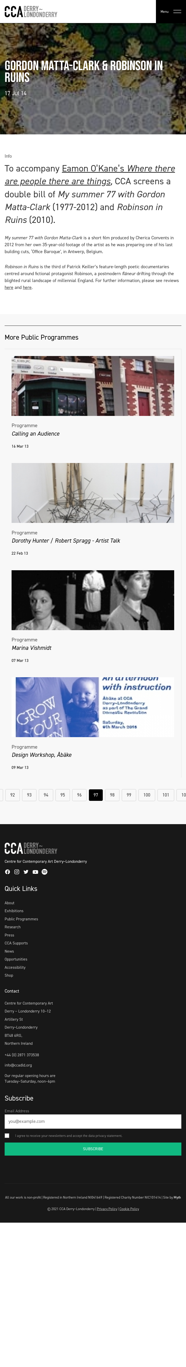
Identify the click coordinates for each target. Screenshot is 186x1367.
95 (62, 795)
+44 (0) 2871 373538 (22, 1055)
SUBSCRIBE (93, 1148)
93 (29, 795)
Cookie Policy (129, 1209)
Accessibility (15, 967)
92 (12, 795)
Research (13, 927)
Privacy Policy (107, 1209)
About (9, 903)
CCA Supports (16, 943)
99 (129, 795)
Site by (172, 1197)
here (9, 287)
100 (146, 795)
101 (165, 795)
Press (9, 935)
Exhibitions (14, 910)
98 (112, 795)
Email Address (17, 1111)
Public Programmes (21, 919)
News (9, 951)
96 (79, 795)
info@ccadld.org (18, 1065)
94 (46, 795)
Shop (9, 975)
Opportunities (16, 959)
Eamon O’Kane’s (94, 168)
